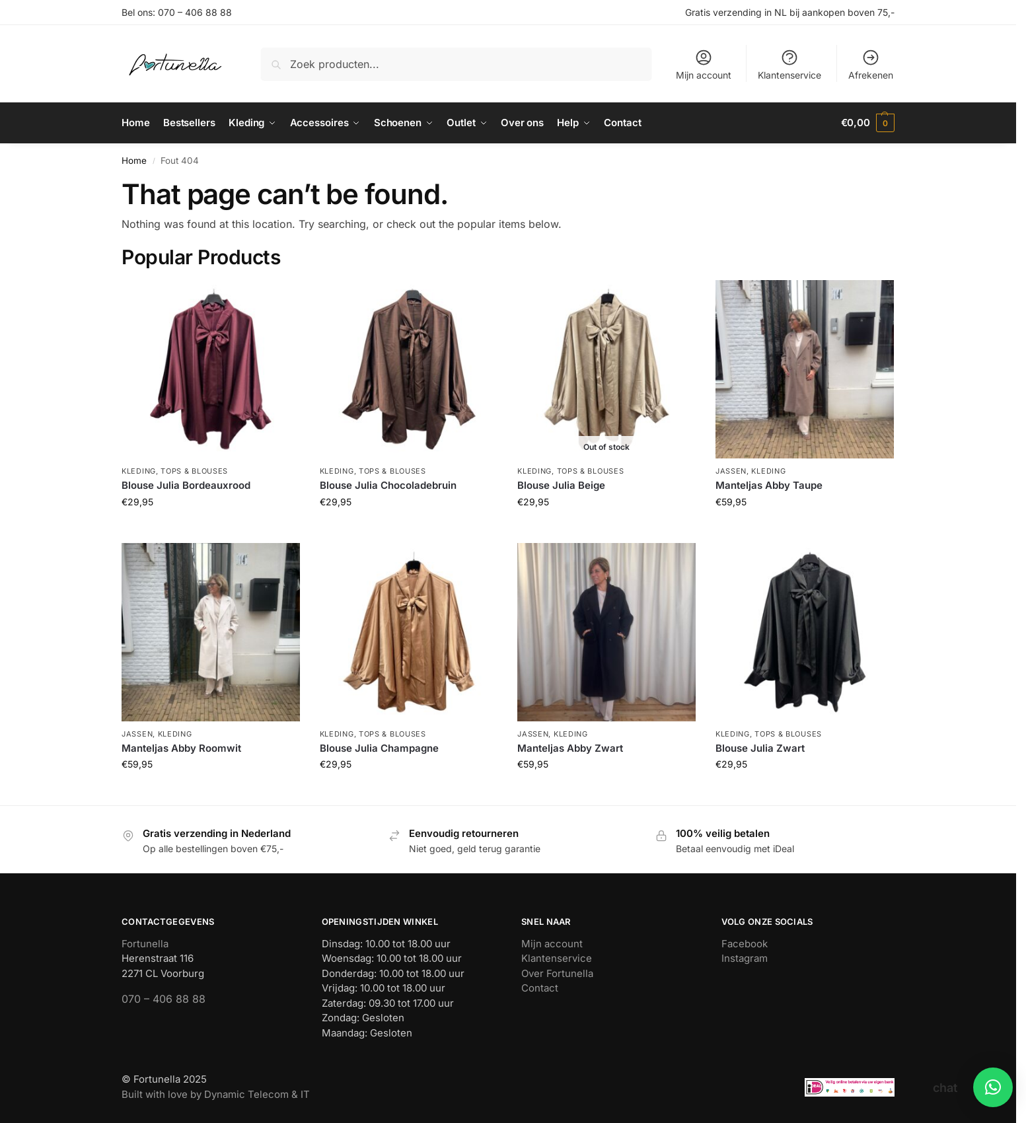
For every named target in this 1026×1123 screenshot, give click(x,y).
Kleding (139, 470)
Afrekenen (870, 64)
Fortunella (145, 943)
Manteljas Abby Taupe (769, 485)
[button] (868, 123)
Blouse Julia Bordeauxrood (186, 485)
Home (134, 160)
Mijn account (703, 64)
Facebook (744, 943)
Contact (539, 988)
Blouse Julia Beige (561, 485)
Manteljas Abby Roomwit (181, 747)
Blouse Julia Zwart (760, 747)
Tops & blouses (194, 470)
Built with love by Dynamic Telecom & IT (216, 1093)
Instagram (744, 958)
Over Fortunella (557, 972)
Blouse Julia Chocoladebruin (388, 485)
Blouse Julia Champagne (379, 747)
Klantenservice (789, 64)
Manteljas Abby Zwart (570, 747)
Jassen (731, 470)
